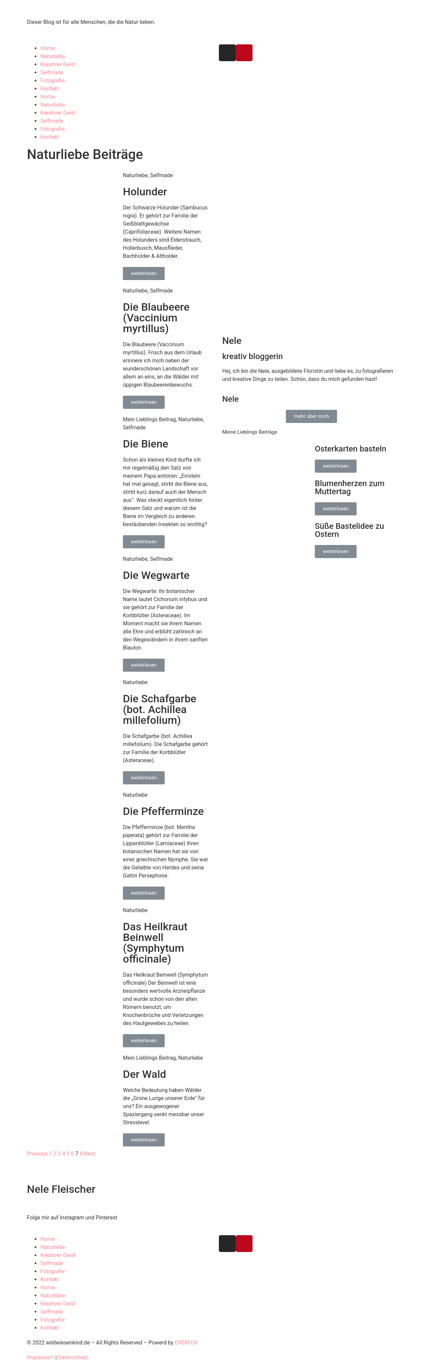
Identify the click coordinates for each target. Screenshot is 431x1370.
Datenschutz (73, 1357)
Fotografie (52, 80)
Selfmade (51, 72)
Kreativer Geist (57, 64)
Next (89, 1153)
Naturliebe (52, 56)
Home (47, 48)
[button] (144, 273)
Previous (37, 1153)
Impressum (40, 1357)
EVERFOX (186, 1342)
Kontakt (49, 88)
